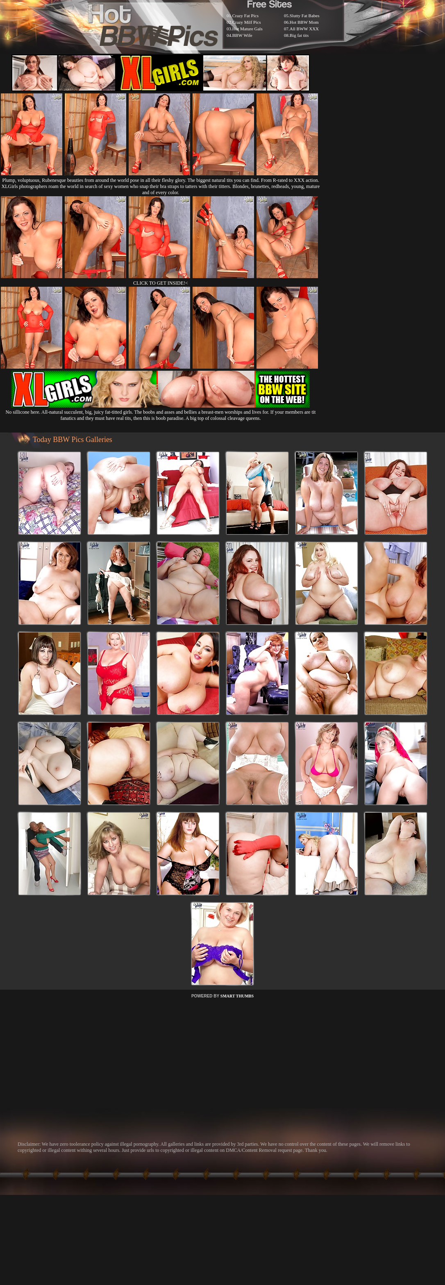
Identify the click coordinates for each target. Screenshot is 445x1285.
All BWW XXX (304, 28)
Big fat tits (299, 35)
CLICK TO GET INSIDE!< (160, 283)
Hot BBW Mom (304, 22)
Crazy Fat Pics (245, 15)
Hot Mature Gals (247, 28)
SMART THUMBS (237, 996)
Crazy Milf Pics (246, 22)
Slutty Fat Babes (305, 15)
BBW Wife (242, 35)
